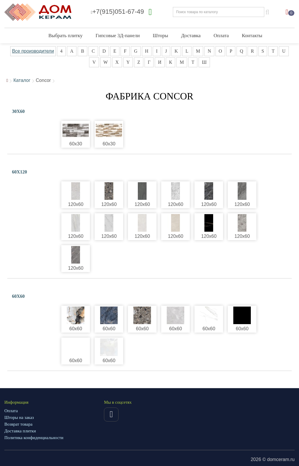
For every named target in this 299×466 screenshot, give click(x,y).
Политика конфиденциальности (33, 437)
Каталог (21, 80)
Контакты (252, 35)
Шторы (160, 35)
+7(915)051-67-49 (117, 11)
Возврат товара (18, 424)
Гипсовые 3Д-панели (117, 35)
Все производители (33, 51)
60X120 (19, 171)
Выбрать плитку (65, 35)
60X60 (18, 296)
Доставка (191, 35)
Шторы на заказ (19, 417)
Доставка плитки (20, 431)
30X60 (18, 111)
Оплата (221, 35)
